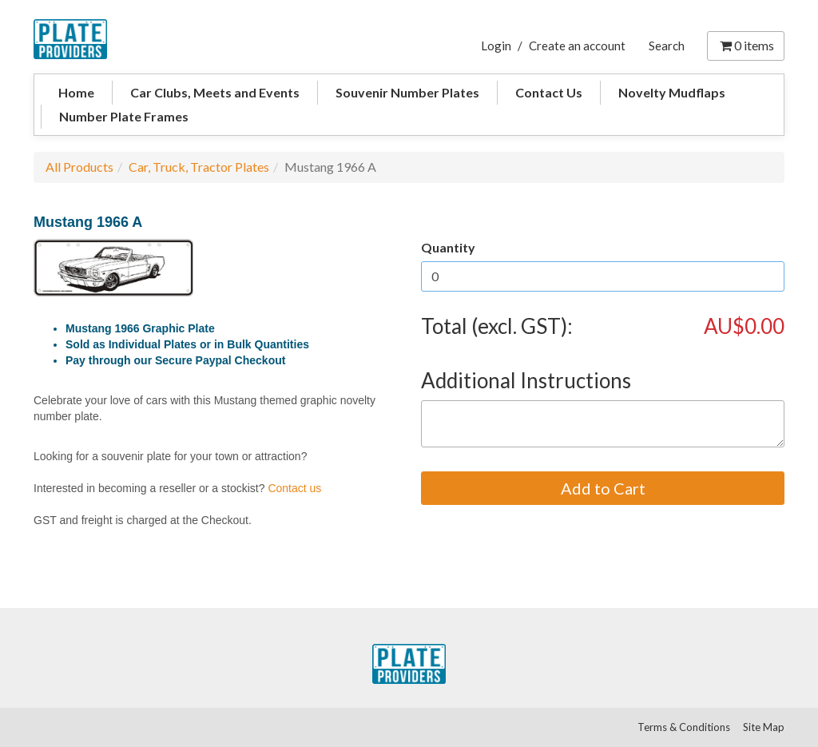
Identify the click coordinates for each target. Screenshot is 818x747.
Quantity (448, 247)
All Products (79, 166)
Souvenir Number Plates (407, 92)
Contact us (294, 488)
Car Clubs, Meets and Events (215, 92)
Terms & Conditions (683, 727)
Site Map (763, 727)
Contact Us (548, 92)
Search (667, 45)
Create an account (577, 45)
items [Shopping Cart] (745, 45)
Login (496, 45)
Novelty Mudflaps (671, 92)
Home (76, 92)
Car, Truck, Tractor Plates (199, 166)
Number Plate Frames (124, 116)
